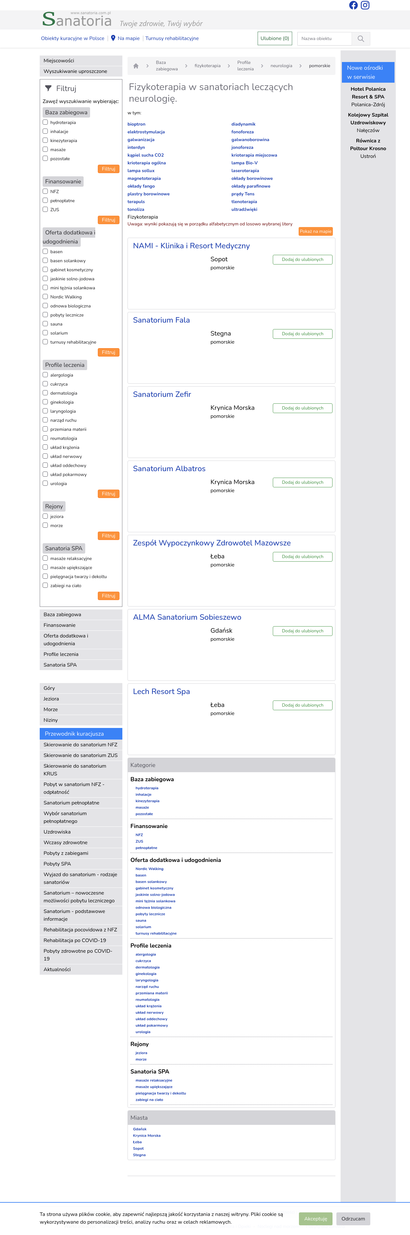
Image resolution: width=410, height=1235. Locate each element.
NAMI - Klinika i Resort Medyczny (191, 246)
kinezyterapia (63, 141)
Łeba (137, 1142)
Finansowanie (60, 625)
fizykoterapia (207, 66)
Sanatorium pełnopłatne (71, 802)
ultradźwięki (244, 209)
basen (56, 252)
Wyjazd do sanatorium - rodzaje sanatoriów (80, 878)
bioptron (136, 124)
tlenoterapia (244, 202)
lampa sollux (141, 171)
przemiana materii (68, 429)
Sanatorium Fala (161, 320)
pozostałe (60, 159)
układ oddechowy (68, 465)
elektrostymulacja (146, 132)
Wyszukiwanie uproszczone (75, 71)
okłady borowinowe (252, 178)
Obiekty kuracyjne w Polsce (72, 38)
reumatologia (63, 438)
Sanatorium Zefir (162, 394)
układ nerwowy (66, 456)
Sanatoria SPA (60, 665)
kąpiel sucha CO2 (146, 155)
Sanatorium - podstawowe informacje (74, 915)
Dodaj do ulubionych (302, 259)
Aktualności (57, 969)
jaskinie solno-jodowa (72, 279)
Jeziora (51, 698)
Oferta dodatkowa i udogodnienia (66, 639)
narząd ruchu (63, 420)
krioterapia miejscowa (254, 155)
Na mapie (125, 39)
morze (56, 526)
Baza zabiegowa (62, 614)
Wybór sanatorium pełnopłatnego (65, 817)
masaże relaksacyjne (71, 558)
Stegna (139, 1154)
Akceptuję (315, 1218)
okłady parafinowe (250, 186)
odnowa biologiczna (70, 306)
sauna (56, 324)
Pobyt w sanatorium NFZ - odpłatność (74, 788)
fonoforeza (242, 132)
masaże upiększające (71, 568)
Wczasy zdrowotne (65, 842)
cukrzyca (59, 384)
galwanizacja (141, 140)
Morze (51, 709)
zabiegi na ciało (65, 586)
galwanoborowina (250, 140)
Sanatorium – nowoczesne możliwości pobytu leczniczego (79, 896)
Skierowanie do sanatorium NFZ (80, 744)
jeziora (57, 517)
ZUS (54, 210)
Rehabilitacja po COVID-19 (75, 940)
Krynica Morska (147, 1135)
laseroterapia (245, 171)
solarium (59, 333)
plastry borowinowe (149, 194)
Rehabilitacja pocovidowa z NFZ (80, 929)
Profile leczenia (61, 654)
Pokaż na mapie (316, 231)
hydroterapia (63, 122)
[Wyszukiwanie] (361, 39)
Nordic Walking (66, 297)
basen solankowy (68, 261)
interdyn (136, 147)
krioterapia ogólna (147, 163)
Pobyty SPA (57, 863)
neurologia (281, 66)
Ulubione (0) (275, 38)
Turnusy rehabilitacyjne (172, 38)
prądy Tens (242, 194)
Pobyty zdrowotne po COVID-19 (78, 955)
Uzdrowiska (57, 831)
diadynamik (243, 124)
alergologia (61, 375)
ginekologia (62, 402)
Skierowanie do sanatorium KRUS (75, 770)
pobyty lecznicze (67, 315)
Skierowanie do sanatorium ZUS (81, 755)
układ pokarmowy (68, 475)
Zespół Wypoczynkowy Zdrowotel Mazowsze (212, 543)
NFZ (54, 192)
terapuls (136, 202)
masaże (58, 150)
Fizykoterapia (143, 217)
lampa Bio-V (244, 163)
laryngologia (63, 411)
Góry (49, 688)
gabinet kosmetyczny (71, 270)
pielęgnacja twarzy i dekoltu (78, 577)
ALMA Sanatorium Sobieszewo (187, 617)
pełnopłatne (62, 201)
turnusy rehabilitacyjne (73, 342)
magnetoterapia (144, 178)
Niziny (51, 720)
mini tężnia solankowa (72, 288)
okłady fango (141, 186)
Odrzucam (353, 1218)
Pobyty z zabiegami (66, 853)
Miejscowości (59, 60)
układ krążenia (64, 447)
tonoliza (136, 209)
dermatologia (63, 393)
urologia (58, 484)
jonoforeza (242, 147)
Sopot (138, 1148)
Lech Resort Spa (161, 691)
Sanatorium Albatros (169, 468)
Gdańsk (140, 1129)
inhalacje (59, 132)
